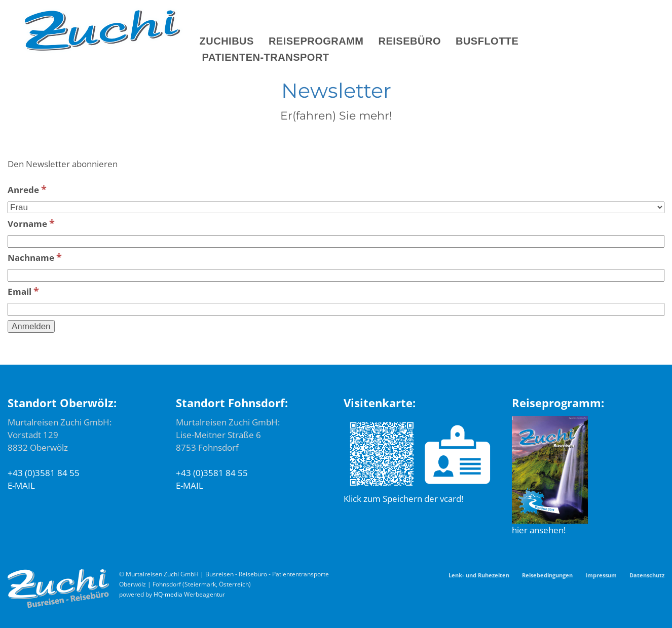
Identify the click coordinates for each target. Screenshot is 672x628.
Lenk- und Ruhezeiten (479, 575)
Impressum (601, 575)
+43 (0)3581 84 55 (44, 473)
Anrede (27, 189)
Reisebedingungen (547, 575)
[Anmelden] (31, 326)
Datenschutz (646, 575)
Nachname (35, 257)
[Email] (336, 309)
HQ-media (168, 594)
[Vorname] (336, 241)
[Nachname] (336, 275)
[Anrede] (336, 207)
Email (23, 291)
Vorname (31, 223)
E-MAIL (21, 485)
